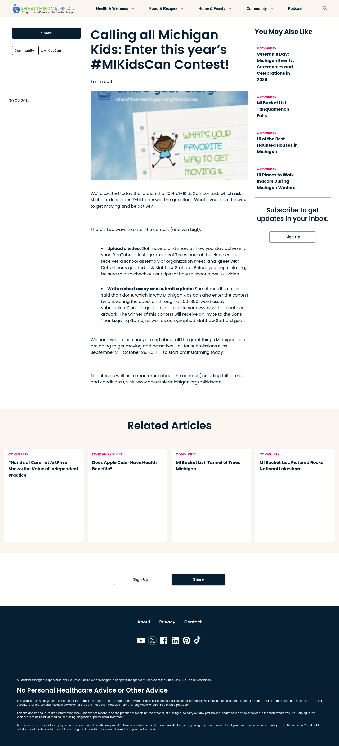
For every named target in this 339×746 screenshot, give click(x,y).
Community (259, 9)
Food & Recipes (166, 9)
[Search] (325, 8)
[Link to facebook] (163, 641)
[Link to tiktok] (198, 641)
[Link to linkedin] (175, 641)
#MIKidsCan (51, 50)
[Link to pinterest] (186, 641)
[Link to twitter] (152, 641)
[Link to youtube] (141, 641)
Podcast (295, 9)
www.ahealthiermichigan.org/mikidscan (178, 382)
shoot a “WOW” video (216, 274)
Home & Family (215, 9)
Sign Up (293, 237)
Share (46, 33)
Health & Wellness (115, 9)
